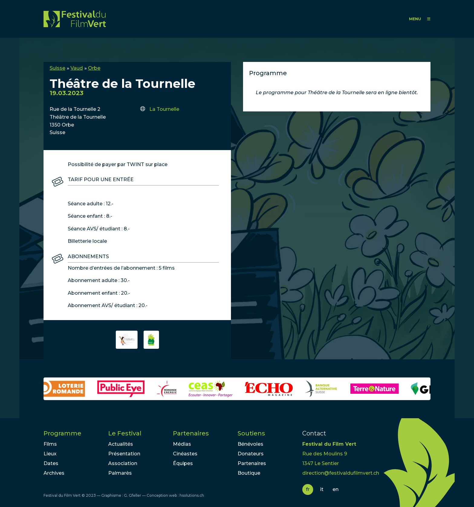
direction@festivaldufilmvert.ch (340, 473)
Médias (182, 444)
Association (122, 463)
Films (50, 444)
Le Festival (124, 433)
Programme (62, 433)
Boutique (249, 473)
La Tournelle (164, 109)
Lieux (50, 454)
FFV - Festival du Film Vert (74, 19)
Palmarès (120, 473)
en (336, 489)
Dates (51, 463)
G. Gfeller (132, 495)
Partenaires (191, 433)
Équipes (183, 463)
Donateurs (251, 454)
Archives (54, 473)
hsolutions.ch (192, 495)
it (321, 489)
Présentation (124, 454)
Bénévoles (250, 444)
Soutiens (251, 433)
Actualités (120, 444)
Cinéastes (185, 454)
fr (308, 489)
